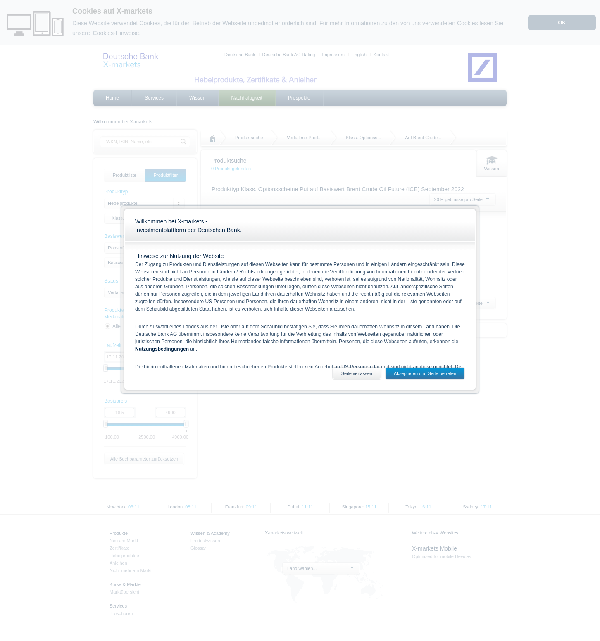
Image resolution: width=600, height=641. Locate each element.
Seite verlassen (356, 373)
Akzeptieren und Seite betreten (425, 373)
